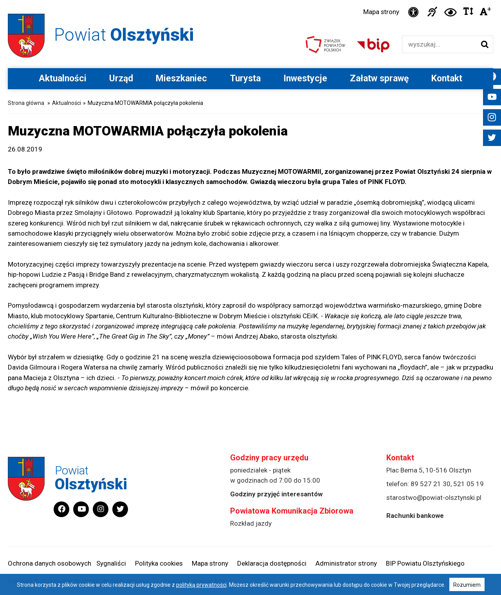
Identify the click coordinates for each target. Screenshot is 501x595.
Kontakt (446, 79)
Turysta (245, 79)
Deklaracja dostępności (271, 564)
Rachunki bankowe (415, 516)
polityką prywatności (201, 585)
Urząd (121, 79)
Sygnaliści (111, 564)
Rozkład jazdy (251, 524)
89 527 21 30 (431, 484)
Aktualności (63, 79)
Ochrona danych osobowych (49, 564)
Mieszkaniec (181, 79)
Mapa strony (380, 12)
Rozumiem (467, 585)
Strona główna (26, 103)
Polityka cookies (159, 564)
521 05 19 (468, 484)
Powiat (125, 34)
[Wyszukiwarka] (439, 45)
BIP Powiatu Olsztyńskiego (425, 564)
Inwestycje (305, 79)
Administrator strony (346, 564)
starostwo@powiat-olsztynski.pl (433, 498)
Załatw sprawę (379, 79)
